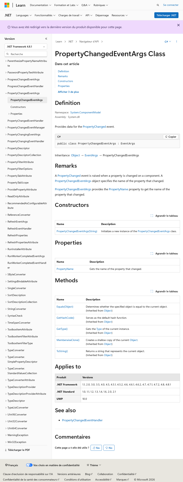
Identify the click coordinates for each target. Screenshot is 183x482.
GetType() (62, 329)
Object (75, 155)
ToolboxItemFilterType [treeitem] (20, 343)
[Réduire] (46, 38)
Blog (87, 474)
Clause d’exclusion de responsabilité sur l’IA (28, 474)
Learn (59, 41)
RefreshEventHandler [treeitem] (20, 228)
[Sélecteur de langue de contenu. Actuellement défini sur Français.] (11, 465)
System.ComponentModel (85, 112)
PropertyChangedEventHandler (82, 420)
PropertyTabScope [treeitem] (18, 182)
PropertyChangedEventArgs (73, 181)
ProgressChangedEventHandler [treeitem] (25, 86)
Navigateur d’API (89, 41)
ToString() (62, 351)
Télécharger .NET (166, 15)
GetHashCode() (65, 317)
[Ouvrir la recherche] (158, 5)
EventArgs (91, 155)
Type (99, 329)
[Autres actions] (176, 42)
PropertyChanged (94, 126)
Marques (121, 479)
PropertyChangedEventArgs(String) (77, 231)
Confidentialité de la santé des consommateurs (30, 479)
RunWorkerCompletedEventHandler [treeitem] (27, 265)
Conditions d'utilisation (77, 479)
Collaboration (105, 474)
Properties (64, 86)
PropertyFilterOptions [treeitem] (20, 168)
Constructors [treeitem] (18, 107)
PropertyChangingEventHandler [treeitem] (26, 141)
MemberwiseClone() (68, 340)
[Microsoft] (7, 5)
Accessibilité (102, 479)
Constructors (65, 81)
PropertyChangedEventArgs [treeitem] (27, 100)
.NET (70, 41)
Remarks (63, 76)
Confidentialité (126, 474)
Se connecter (170, 5)
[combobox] (26, 47)
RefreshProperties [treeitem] (18, 235)
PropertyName (118, 189)
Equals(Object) (65, 306)
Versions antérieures (69, 474)
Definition (63, 71)
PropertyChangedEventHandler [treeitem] (25, 120)
